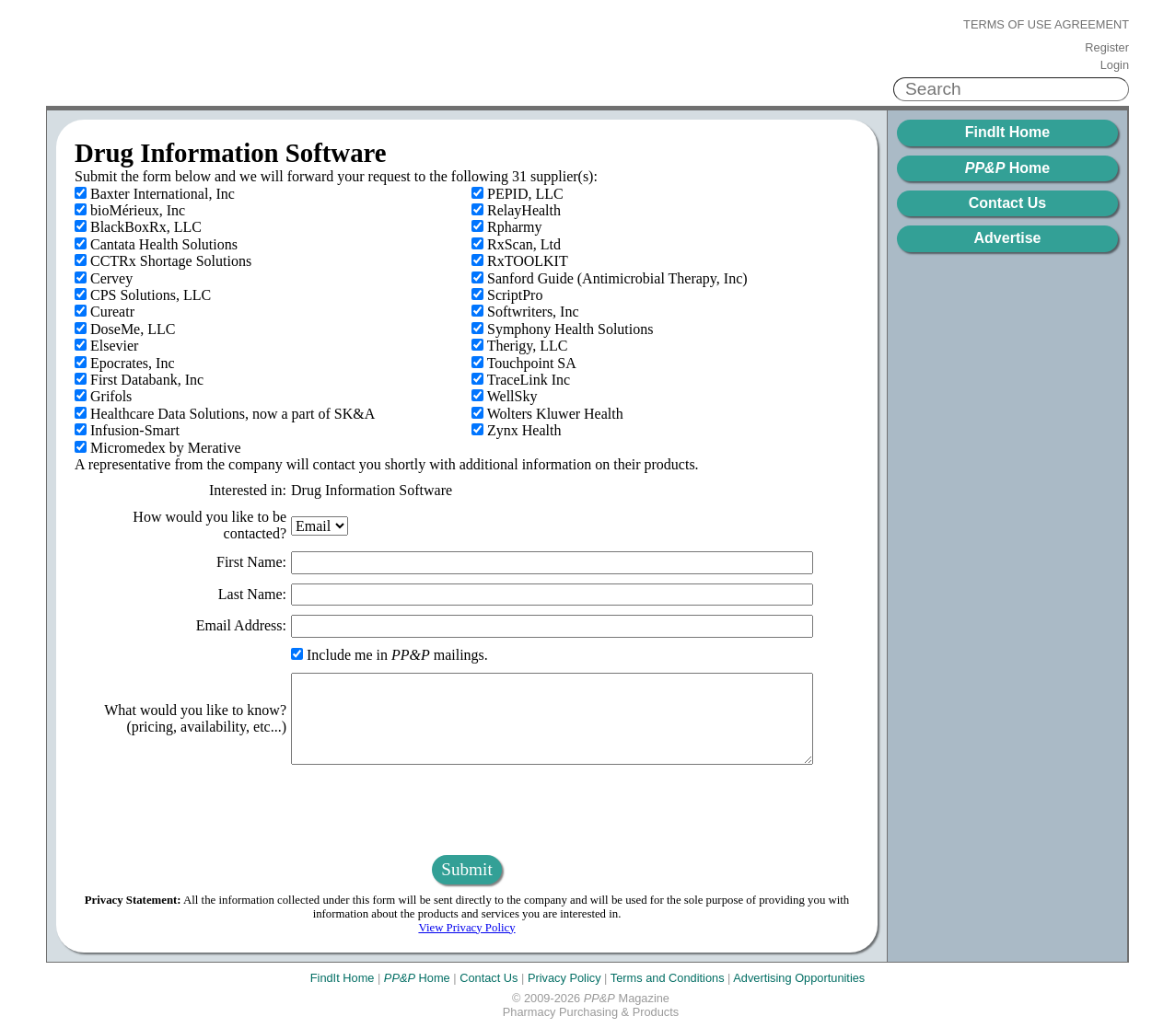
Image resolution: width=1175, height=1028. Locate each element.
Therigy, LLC (519, 345)
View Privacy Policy (466, 927)
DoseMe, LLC (125, 329)
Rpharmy (506, 227)
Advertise (1007, 238)
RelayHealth (516, 210)
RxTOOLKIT (519, 261)
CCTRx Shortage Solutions (163, 261)
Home (1007, 168)
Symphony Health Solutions (562, 329)
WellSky (504, 396)
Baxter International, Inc (155, 194)
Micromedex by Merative (158, 448)
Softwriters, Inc (525, 311)
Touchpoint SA (523, 363)
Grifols (103, 396)
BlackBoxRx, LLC (138, 227)
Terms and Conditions (668, 978)
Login (1114, 65)
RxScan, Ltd (516, 244)
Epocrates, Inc (125, 363)
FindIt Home (1007, 132)
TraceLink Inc (520, 379)
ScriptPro (506, 295)
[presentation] (467, 810)
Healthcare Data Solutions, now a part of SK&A (225, 414)
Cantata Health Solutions (156, 244)
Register (1107, 47)
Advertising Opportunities (799, 978)
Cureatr (104, 311)
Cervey (104, 278)
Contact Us (1007, 203)
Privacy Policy (564, 978)
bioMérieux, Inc (130, 210)
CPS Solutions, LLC (143, 295)
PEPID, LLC (517, 194)
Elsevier (106, 345)
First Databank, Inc (139, 379)
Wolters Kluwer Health (547, 414)
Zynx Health (516, 430)
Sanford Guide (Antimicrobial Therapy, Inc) (609, 278)
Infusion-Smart (127, 430)
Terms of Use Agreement (1046, 24)
